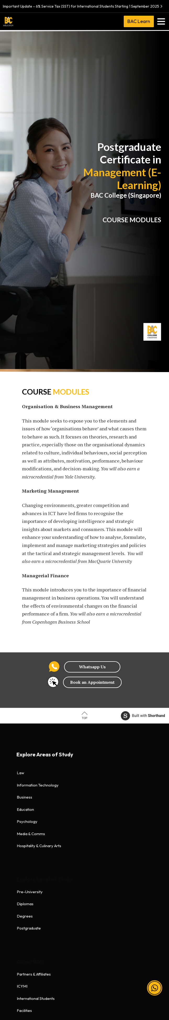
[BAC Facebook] (58, 983)
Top (84, 718)
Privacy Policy (29, 896)
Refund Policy (29, 920)
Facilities (24, 814)
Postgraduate (29, 731)
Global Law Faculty (33, 838)
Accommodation (31, 826)
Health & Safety (30, 908)
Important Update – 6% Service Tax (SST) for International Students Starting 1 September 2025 (83, 6)
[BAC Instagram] (79, 983)
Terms (22, 884)
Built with (143, 715)
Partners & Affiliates (34, 777)
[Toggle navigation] (161, 21)
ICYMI (22, 789)
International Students (36, 801)
